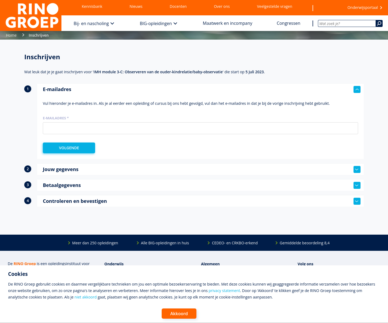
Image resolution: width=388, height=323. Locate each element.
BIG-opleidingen (156, 23)
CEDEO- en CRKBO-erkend (235, 242)
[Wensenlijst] (327, 8)
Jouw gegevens (202, 169)
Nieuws (136, 6)
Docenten (178, 6)
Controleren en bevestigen (202, 201)
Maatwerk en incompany (227, 23)
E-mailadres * (56, 118)
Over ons (222, 6)
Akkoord (179, 314)
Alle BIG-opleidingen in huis (165, 242)
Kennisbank (92, 6)
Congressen (288, 23)
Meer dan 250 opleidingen (95, 242)
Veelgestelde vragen (274, 6)
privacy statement (224, 290)
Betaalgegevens (202, 185)
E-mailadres (202, 89)
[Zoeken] (379, 23)
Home (11, 35)
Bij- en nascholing (91, 23)
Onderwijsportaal (362, 7)
